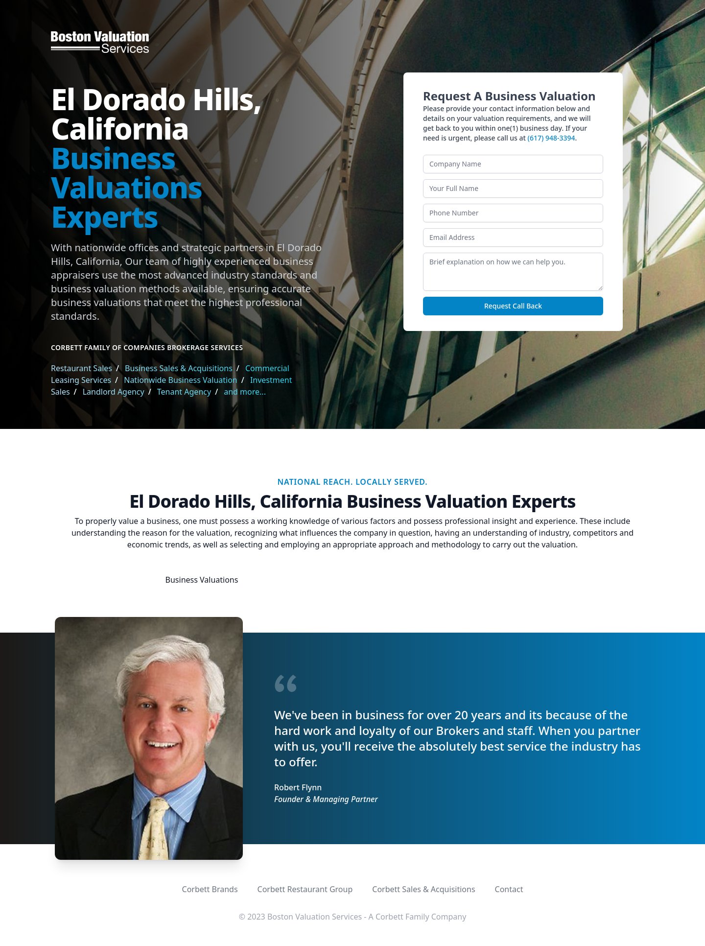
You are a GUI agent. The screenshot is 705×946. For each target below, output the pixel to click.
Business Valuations (201, 579)
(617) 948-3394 (551, 137)
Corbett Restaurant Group (305, 889)
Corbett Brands (210, 889)
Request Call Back (513, 305)
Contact (509, 889)
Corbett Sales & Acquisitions (423, 889)
